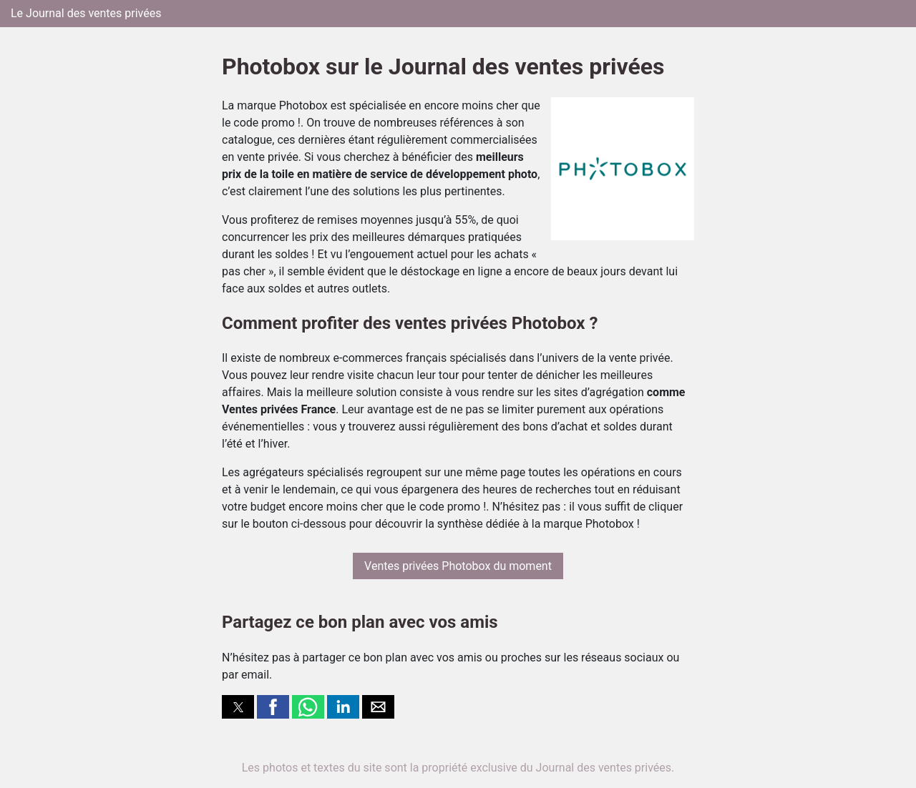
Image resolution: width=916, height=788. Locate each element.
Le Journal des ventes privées (86, 13)
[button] (238, 707)
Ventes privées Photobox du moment (458, 566)
